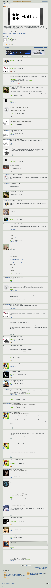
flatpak (7, 6)
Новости (14, 1)
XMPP (11, 357)
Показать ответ (12, 102)
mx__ (8, 38)
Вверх (47, 583)
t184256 (11, 101)
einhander (11, 68)
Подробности (6, 36)
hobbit (11, 40)
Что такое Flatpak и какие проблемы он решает (13, 574)
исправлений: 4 (30, 80)
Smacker (11, 497)
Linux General (9, 3)
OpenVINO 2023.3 (6, 47)
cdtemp (11, 168)
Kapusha (11, 245)
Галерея (17, 1)
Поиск (30, 1)
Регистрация (44, 1)
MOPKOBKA (12, 79)
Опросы (25, 1)
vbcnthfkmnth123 (12, 374)
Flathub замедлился (9, 577)
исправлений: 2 (30, 408)
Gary (10, 476)
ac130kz (11, 537)
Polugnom (11, 339)
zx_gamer (11, 219)
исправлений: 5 (30, 300)
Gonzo (11, 60)
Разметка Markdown (12, 583)
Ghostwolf (11, 228)
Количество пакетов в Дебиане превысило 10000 (37, 573)
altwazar (11, 529)
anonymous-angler (12, 521)
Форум (23, 1)
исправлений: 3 (29, 498)
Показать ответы (12, 81)
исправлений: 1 (28, 393)
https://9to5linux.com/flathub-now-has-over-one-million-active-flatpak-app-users (14, 33)
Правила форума (8, 583)
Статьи (20, 1)
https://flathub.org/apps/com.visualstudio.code (16, 259)
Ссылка (11, 61)
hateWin (11, 240)
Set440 (11, 95)
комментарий (8, 86)
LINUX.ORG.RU (7, 1)
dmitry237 (11, 113)
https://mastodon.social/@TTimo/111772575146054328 (18, 472)
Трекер (28, 1)
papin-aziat (11, 365)
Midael (11, 124)
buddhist (11, 383)
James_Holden (12, 547)
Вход (47, 1)
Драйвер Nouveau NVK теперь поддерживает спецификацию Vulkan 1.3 (40, 48)
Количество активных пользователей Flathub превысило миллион (22, 5)
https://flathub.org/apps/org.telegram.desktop (16, 262)
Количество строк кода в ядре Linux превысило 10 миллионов (15, 575)
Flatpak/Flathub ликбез (32, 574)
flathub (5, 6)
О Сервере (3, 583)
